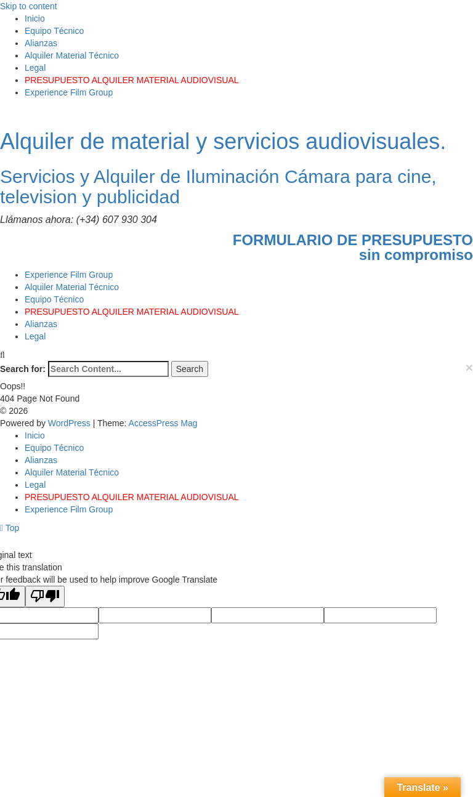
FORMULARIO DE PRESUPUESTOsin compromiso (353, 247)
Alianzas (41, 43)
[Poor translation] (45, 596)
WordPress (70, 423)
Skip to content (28, 6)
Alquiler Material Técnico (72, 55)
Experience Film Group (69, 92)
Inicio (35, 18)
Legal (35, 68)
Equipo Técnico (54, 31)
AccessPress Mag (163, 423)
